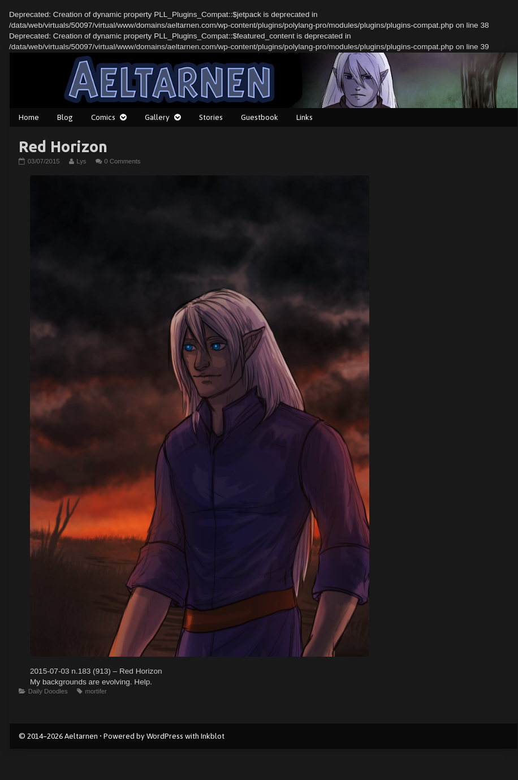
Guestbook (259, 117)
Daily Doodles (48, 691)
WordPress (164, 735)
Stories (211, 117)
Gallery (157, 117)
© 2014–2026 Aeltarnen (58, 735)
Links (304, 117)
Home (29, 117)
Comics (103, 117)
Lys (81, 161)
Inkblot (213, 735)
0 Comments (122, 161)
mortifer (95, 691)
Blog (65, 117)
